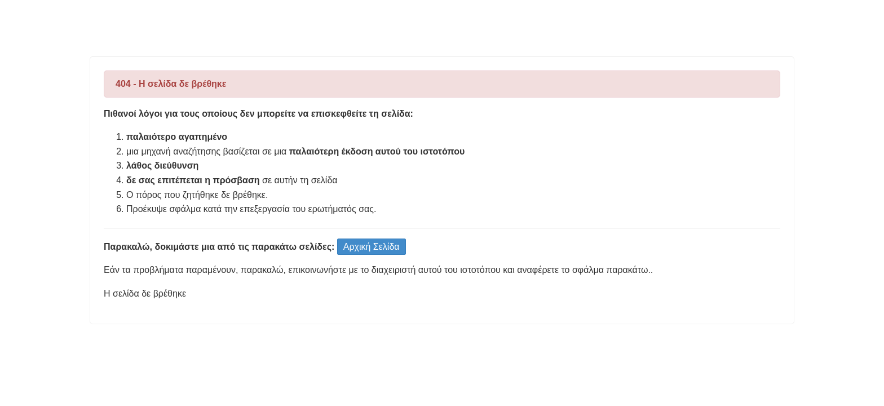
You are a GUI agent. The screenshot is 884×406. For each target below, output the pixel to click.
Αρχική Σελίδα (371, 246)
